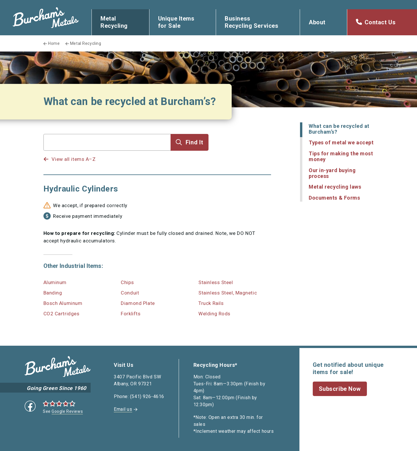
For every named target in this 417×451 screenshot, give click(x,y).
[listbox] (107, 154)
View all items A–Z (74, 159)
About (317, 22)
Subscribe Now (340, 388)
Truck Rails (211, 303)
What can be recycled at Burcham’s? (339, 129)
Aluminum (55, 282)
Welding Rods (214, 313)
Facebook (30, 406)
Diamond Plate (138, 303)
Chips (127, 282)
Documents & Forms (334, 198)
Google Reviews (67, 411)
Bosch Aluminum (63, 303)
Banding (52, 293)
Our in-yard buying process (332, 173)
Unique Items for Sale (176, 22)
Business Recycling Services (251, 22)
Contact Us (380, 22)
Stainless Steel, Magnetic (227, 293)
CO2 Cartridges (61, 313)
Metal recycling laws (335, 187)
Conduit (130, 293)
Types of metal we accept (341, 142)
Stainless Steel (215, 282)
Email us (123, 409)
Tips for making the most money (341, 156)
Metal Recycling (114, 22)
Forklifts (130, 313)
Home (54, 43)
